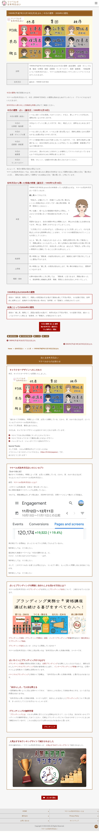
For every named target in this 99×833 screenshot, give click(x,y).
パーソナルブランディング (24, 668)
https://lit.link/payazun (49, 453)
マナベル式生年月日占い (49, 831)
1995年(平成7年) (27, 337)
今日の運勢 (11, 93)
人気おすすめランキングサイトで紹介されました (32, 743)
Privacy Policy (74, 818)
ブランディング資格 (16, 665)
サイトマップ (74, 823)
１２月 (38, 337)
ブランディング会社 (56, 590)
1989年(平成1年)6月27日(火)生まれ (21, 341)
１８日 (46, 337)
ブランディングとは (17, 715)
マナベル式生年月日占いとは (74, 813)
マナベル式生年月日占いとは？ (25, 483)
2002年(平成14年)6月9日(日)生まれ (77, 345)
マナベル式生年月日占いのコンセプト (27, 468)
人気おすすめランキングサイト (57, 747)
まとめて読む (49, 799)
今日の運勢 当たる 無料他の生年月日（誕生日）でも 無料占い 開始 (49, 327)
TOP (96, 826)
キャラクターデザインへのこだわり (26, 371)
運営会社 (25, 818)
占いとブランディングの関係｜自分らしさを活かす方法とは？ (38, 586)
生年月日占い (13, 337)
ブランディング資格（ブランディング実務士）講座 (28, 639)
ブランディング (35, 590)
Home (10, 349)
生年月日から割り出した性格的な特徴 (21, 105)
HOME (25, 813)
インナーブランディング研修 (60, 639)
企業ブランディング (50, 665)
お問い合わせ (24, 823)
